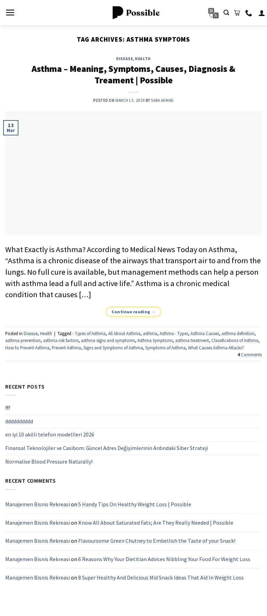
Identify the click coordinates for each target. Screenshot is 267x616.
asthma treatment (192, 340)
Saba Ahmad (162, 100)
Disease (124, 58)
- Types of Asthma (89, 333)
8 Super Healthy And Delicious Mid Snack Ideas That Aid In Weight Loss (161, 577)
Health (143, 58)
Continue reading (134, 311)
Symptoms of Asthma (165, 347)
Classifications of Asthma (234, 340)
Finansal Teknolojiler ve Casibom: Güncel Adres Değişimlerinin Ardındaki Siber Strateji (106, 447)
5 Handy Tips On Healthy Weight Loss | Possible (134, 504)
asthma (150, 333)
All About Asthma (124, 333)
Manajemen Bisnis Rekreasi (37, 504)
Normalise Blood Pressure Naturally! (48, 461)
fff (7, 407)
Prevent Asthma (66, 347)
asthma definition (237, 333)
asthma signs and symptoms (108, 340)
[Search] (226, 12)
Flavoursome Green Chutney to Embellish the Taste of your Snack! (156, 541)
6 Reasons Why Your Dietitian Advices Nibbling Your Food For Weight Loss (164, 559)
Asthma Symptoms (155, 340)
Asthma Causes (205, 333)
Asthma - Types (174, 333)
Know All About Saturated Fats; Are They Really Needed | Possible (155, 522)
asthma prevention (23, 340)
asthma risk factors (61, 340)
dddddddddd (19, 421)
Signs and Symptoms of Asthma (113, 347)
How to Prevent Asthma (27, 347)
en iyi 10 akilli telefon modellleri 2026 (49, 434)
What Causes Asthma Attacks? (216, 347)
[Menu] (10, 12)
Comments (249, 354)
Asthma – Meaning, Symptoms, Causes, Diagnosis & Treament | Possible (133, 74)
